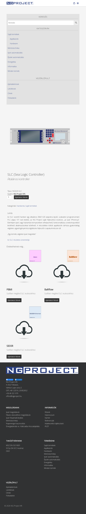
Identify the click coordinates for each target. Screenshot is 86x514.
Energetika (12, 62)
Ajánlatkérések (13, 84)
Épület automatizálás (16, 57)
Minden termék (13, 71)
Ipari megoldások (12, 412)
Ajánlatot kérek (21, 197)
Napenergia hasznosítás (15, 423)
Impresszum (49, 415)
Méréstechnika (13, 48)
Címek (10, 93)
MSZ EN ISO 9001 (13, 445)
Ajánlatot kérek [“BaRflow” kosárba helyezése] (52, 300)
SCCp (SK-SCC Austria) (14, 448)
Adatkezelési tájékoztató (54, 423)
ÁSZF (47, 426)
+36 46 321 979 (12, 393)
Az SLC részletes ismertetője (18, 240)
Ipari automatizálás (15, 52)
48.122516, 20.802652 (18, 390)
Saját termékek (13, 34)
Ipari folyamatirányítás (14, 418)
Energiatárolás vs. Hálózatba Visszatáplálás (23, 426)
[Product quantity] (9, 197)
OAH (8, 451)
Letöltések (12, 89)
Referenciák (49, 420)
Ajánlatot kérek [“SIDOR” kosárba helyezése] (14, 356)
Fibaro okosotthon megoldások (18, 415)
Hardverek (21, 206)
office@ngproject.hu (14, 396)
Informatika (12, 66)
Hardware (14, 43)
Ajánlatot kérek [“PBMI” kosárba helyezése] (14, 300)
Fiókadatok (12, 98)
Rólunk (47, 412)
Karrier (47, 418)
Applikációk (14, 39)
